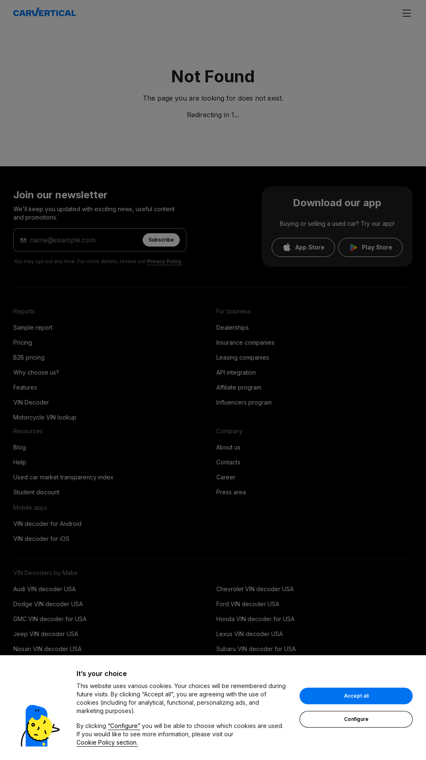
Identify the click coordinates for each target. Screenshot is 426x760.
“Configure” (124, 725)
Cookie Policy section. (107, 742)
